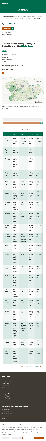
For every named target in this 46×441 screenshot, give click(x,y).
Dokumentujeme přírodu (7, 416)
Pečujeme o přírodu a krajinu (8, 414)
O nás (4, 418)
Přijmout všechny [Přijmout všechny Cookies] (39, 437)
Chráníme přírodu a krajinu (7, 413)
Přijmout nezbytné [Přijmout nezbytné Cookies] (17, 437)
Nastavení (5, 437)
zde (36, 106)
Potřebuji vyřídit (6, 385)
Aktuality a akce (6, 387)
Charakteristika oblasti (7, 381)
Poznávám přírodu (6, 409)
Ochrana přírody (6, 383)
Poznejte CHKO (5, 379)
